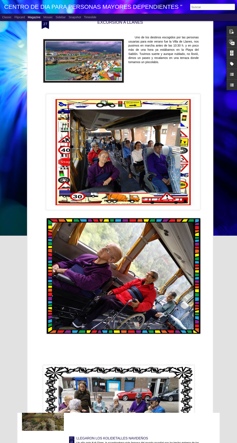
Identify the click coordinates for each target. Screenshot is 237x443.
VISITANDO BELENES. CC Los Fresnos (106, 390)
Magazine (34, 17)
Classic (7, 17)
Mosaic (48, 17)
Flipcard (19, 17)
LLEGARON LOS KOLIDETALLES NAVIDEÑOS (112, 438)
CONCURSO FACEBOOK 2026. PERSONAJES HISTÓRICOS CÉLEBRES (132, 343)
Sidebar (61, 17)
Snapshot (75, 17)
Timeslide (90, 17)
